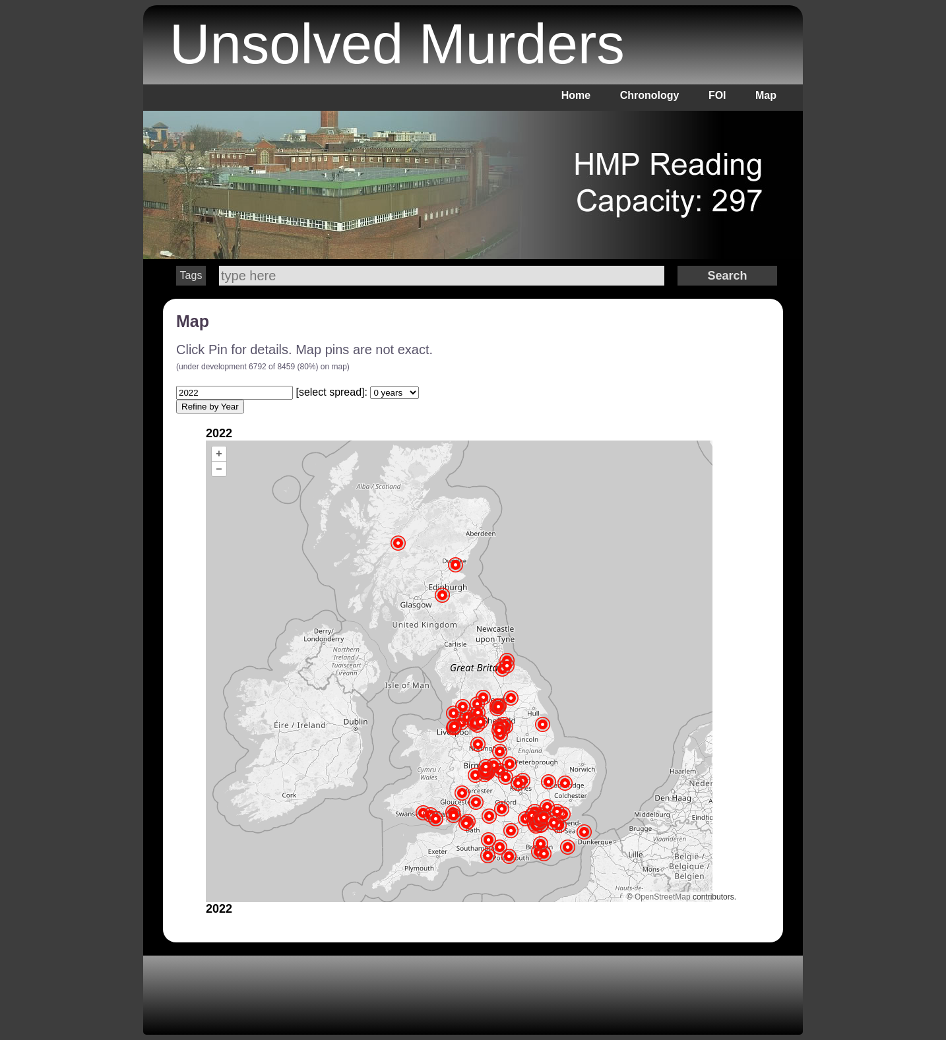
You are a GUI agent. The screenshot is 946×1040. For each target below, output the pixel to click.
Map (765, 95)
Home (575, 95)
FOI (717, 95)
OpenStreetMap (663, 897)
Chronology (649, 95)
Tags (191, 275)
